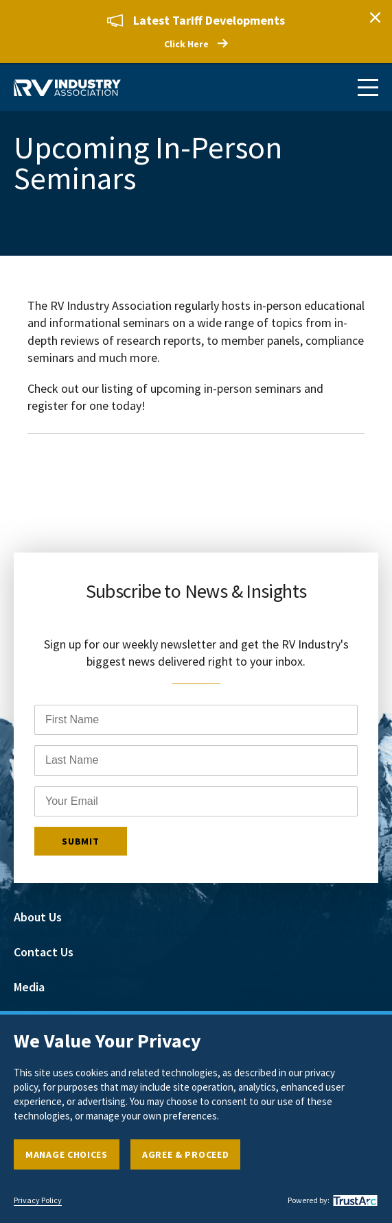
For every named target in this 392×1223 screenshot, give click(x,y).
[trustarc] (354, 1200)
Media (29, 987)
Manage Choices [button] (66, 1154)
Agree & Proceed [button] (185, 1154)
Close (375, 17)
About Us (38, 917)
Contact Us (43, 952)
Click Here (186, 44)
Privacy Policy (38, 1200)
